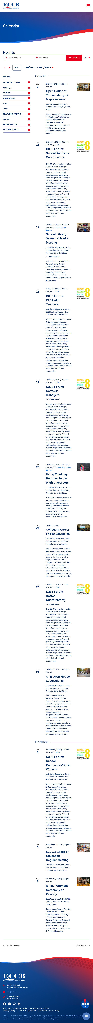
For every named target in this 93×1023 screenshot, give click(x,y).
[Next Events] (9, 67)
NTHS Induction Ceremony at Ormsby (57, 890)
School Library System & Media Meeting (57, 238)
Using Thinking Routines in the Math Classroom (57, 478)
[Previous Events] (4, 67)
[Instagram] (19, 1004)
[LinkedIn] (9, 1004)
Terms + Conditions (27, 1010)
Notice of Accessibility (49, 1010)
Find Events (74, 58)
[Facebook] (4, 1004)
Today (16, 67)
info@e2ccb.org (13, 992)
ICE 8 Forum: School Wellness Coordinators (57, 153)
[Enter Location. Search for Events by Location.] (50, 57)
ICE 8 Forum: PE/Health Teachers (55, 300)
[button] (85, 1004)
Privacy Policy (9, 1010)
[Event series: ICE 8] (56, 145)
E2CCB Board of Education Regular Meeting (57, 856)
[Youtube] (14, 1004)
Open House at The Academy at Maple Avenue (57, 95)
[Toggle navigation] (88, 6)
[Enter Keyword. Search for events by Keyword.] (18, 57)
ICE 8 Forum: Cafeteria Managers (55, 391)
